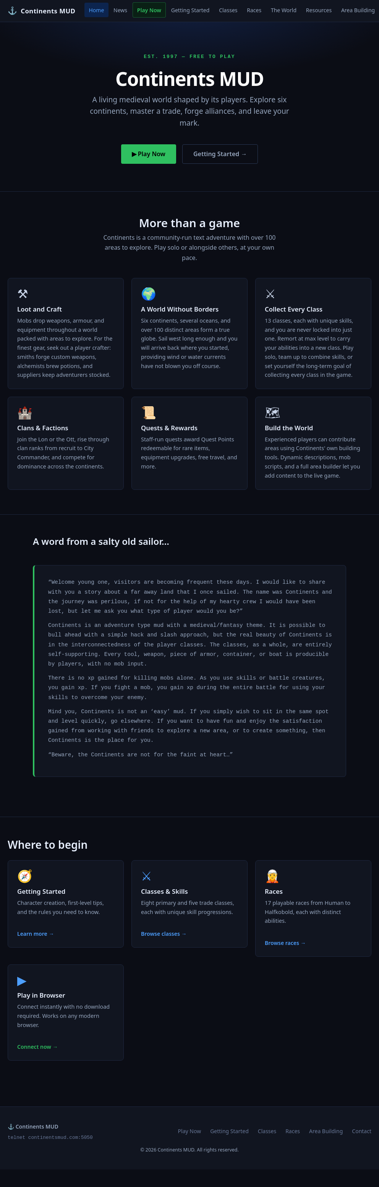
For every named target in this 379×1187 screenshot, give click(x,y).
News (120, 10)
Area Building (326, 1131)
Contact (361, 1131)
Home (96, 10)
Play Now (149, 10)
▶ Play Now (148, 154)
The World (283, 10)
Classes (228, 10)
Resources (319, 10)
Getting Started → (220, 154)
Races (254, 10)
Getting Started (190, 10)
